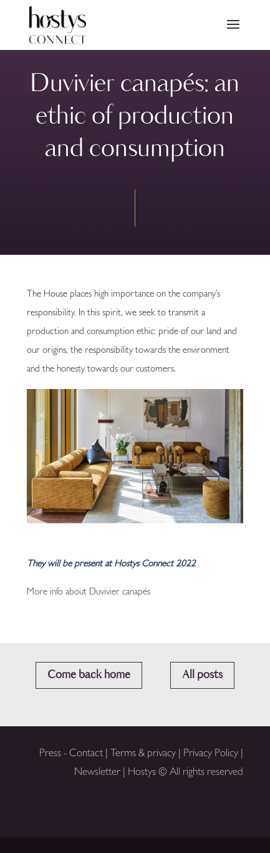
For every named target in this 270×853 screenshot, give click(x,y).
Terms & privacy (144, 754)
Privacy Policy (210, 754)
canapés (136, 593)
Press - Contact (71, 754)
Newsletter (97, 772)
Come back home (88, 675)
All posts (202, 675)
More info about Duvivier (73, 593)
